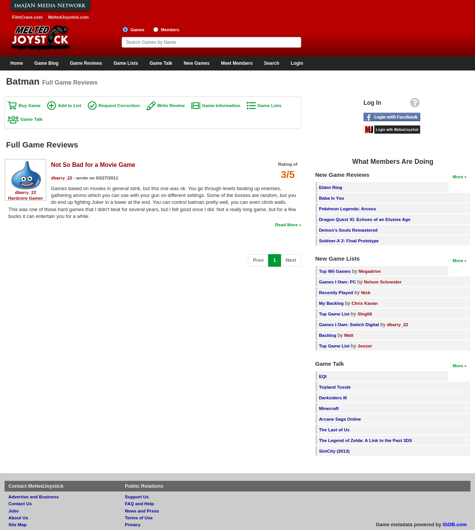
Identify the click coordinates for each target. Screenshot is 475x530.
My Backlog (331, 303)
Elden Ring (330, 187)
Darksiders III (333, 397)
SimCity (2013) (334, 450)
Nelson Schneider (383, 281)
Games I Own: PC (337, 281)
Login (297, 63)
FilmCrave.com (27, 17)
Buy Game (30, 105)
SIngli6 (364, 313)
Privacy (133, 524)
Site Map (17, 524)
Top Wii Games (335, 271)
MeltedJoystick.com (68, 17)
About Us (18, 517)
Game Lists (125, 63)
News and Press (142, 510)
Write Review (171, 105)
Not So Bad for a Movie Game (93, 165)
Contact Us (20, 503)
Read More (286, 224)
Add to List (69, 105)
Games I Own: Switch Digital (349, 324)
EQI (323, 376)
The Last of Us (334, 429)
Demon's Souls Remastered (348, 229)
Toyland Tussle (335, 386)
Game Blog (46, 63)
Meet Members (237, 63)
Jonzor (364, 345)
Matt (348, 335)
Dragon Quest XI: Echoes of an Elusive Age (365, 219)
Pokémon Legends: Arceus (347, 208)
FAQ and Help (139, 503)
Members (170, 29)
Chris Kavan (365, 303)
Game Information (221, 105)
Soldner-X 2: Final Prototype (349, 240)
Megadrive (370, 271)
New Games (197, 63)
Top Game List (334, 313)
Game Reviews (86, 63)
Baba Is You (331, 197)
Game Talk (160, 63)
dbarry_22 (25, 192)
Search (271, 63)
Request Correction (119, 105)
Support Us (137, 496)
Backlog (327, 335)
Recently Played (336, 292)
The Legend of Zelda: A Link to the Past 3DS (365, 440)
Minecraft (329, 408)
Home (16, 63)
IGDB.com (455, 524)
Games (137, 29)
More (458, 176)
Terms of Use (139, 517)
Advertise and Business (33, 496)
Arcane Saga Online (340, 418)
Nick (365, 292)
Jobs (13, 510)
